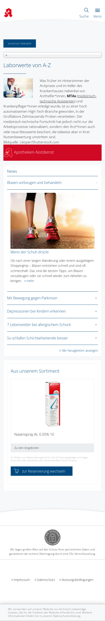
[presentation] (13, 417)
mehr (30, 281)
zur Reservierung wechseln (39, 471)
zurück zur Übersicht (19, 43)
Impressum (22, 580)
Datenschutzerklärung (66, 616)
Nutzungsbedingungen (77, 580)
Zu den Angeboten (26, 448)
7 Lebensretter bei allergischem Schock (39, 324)
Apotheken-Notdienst (29, 152)
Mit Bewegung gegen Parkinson (32, 297)
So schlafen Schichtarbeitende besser (37, 338)
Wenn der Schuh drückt (29, 252)
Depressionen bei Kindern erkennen (36, 311)
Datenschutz (46, 580)
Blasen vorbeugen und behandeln (34, 182)
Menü (97, 13)
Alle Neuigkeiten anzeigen (80, 350)
